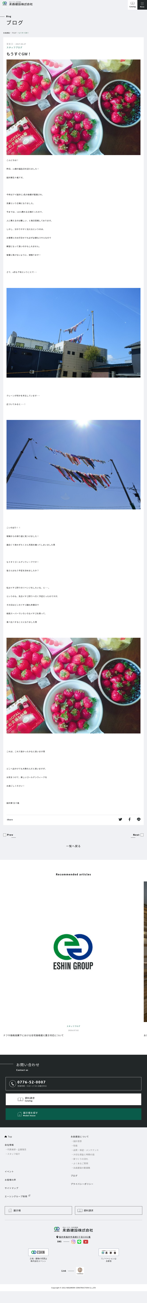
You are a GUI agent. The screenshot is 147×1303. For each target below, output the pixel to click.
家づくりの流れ (80, 1158)
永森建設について (80, 1136)
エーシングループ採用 (16, 1196)
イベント (9, 1171)
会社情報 (9, 1144)
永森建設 (6, 33)
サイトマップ (11, 1188)
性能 (75, 1145)
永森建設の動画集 (81, 1167)
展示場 (17, 1210)
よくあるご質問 (80, 1163)
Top (10, 1136)
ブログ (14, 33)
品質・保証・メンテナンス (86, 1150)
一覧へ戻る (73, 846)
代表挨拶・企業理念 (16, 1149)
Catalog (132, 6)
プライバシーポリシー (82, 1183)
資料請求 (88, 1210)
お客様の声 (10, 1179)
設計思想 (77, 1141)
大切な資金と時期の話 (83, 1154)
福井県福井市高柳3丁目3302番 (75, 1236)
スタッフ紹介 (13, 1153)
